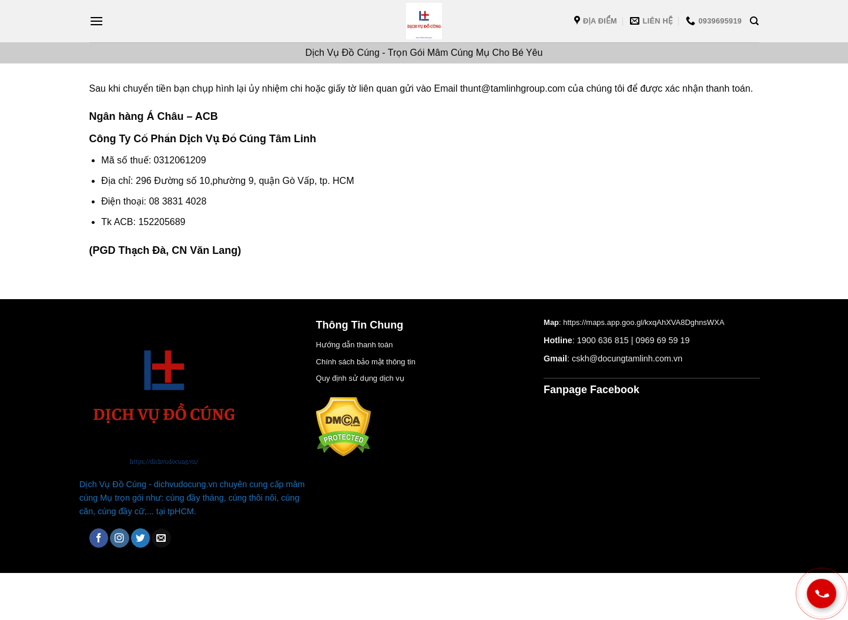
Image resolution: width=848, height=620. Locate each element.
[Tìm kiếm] (754, 21)
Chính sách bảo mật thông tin (365, 361)
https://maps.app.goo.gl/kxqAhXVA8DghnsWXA (643, 322)
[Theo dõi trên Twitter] (140, 538)
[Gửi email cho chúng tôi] (161, 538)
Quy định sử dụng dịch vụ (360, 378)
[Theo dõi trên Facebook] (99, 538)
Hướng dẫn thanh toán (354, 344)
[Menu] (96, 20)
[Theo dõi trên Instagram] (119, 538)
